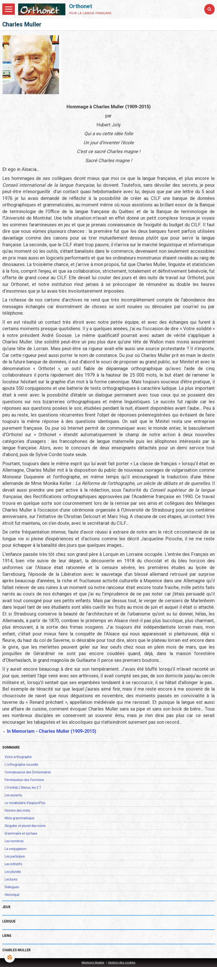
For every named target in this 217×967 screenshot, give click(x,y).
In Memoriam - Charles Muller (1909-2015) (51, 731)
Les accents (13, 795)
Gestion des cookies (121, 962)
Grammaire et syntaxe (21, 833)
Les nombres (14, 841)
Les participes (15, 856)
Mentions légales (93, 962)
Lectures (11, 879)
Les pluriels (13, 872)
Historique (12, 895)
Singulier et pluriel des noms (25, 826)
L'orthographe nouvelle (21, 764)
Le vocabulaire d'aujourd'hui (25, 803)
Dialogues (12, 887)
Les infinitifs (13, 864)
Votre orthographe (18, 757)
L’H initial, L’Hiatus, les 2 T (23, 787)
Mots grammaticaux (19, 818)
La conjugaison (15, 849)
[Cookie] (10, 957)
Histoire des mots (17, 810)
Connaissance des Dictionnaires (28, 772)
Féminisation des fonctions (24, 780)
